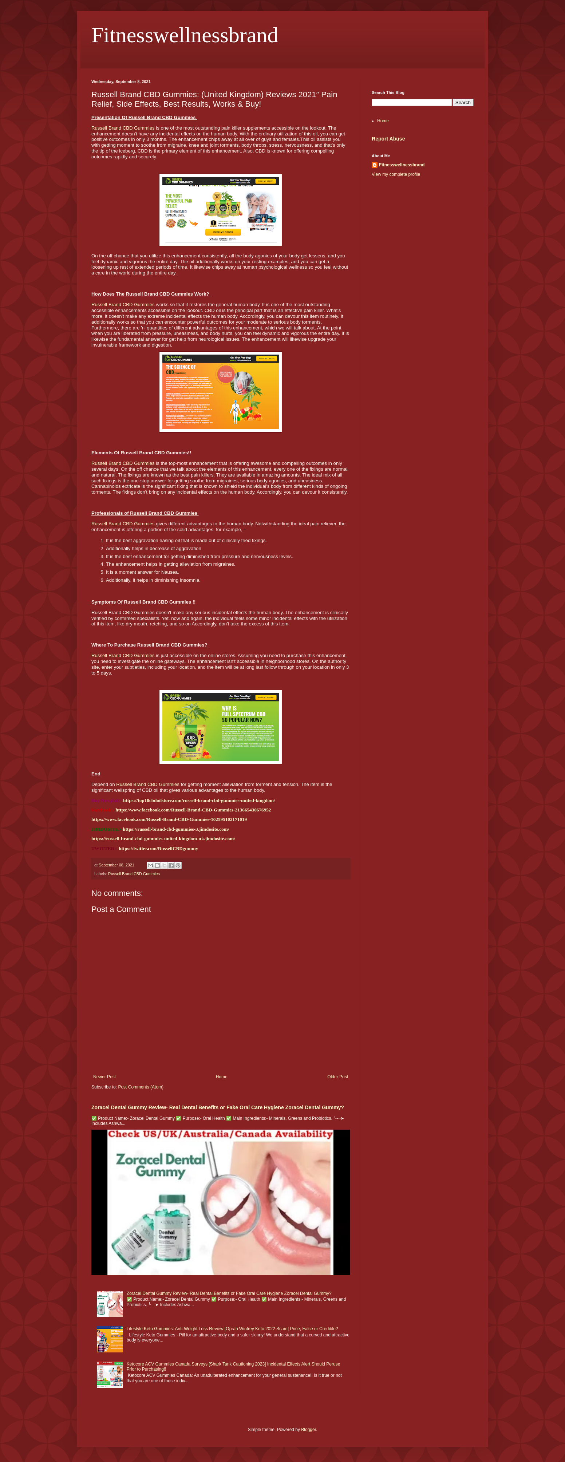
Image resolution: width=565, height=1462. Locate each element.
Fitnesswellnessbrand (184, 35)
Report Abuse (388, 139)
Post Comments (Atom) (140, 1087)
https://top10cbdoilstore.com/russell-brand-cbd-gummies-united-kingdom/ (199, 800)
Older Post (337, 1076)
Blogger (308, 1429)
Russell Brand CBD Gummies (123, 128)
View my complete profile (396, 174)
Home (222, 1076)
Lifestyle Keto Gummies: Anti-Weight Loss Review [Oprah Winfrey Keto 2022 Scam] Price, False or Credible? (232, 1328)
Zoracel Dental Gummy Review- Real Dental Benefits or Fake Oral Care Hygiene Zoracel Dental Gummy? (217, 1107)
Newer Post (104, 1076)
